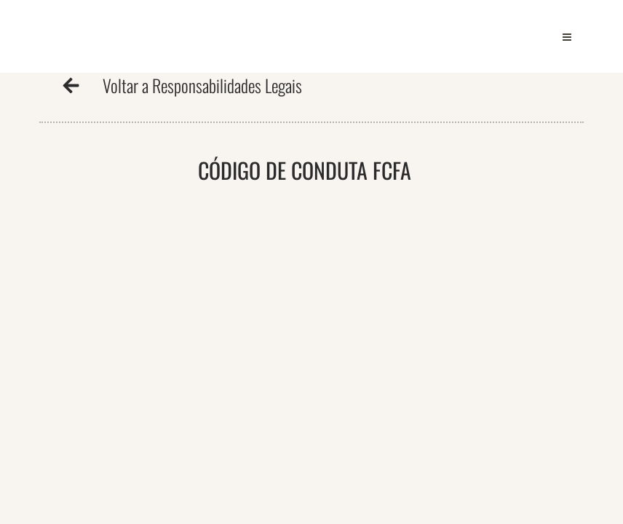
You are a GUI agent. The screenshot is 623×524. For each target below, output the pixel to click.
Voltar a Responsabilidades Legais (202, 85)
